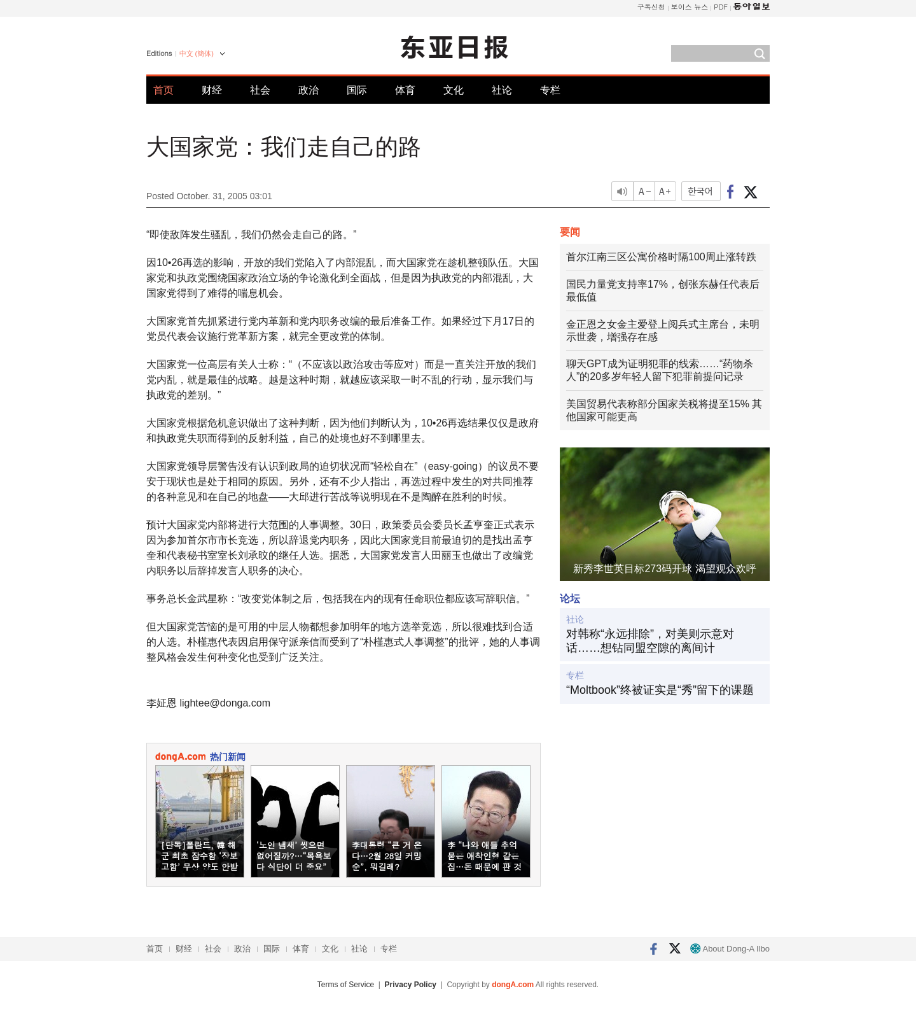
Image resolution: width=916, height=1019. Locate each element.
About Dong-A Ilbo (730, 948)
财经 (212, 90)
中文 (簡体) (196, 53)
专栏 (550, 90)
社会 (260, 90)
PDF (721, 6)
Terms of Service (345, 984)
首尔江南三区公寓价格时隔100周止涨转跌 (661, 256)
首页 (163, 90)
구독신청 (651, 6)
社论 (502, 90)
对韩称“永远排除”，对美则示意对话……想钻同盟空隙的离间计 (650, 641)
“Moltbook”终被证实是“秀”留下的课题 (660, 690)
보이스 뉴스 (690, 6)
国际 (357, 90)
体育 (405, 90)
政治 (308, 90)
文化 (453, 90)
